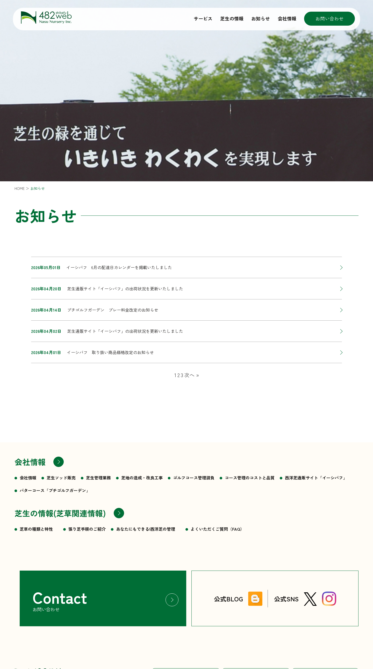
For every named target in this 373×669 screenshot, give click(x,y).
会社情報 (287, 18)
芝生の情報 (231, 18)
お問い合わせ (329, 18)
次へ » (191, 375)
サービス (203, 18)
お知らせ (260, 18)
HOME (20, 188)
